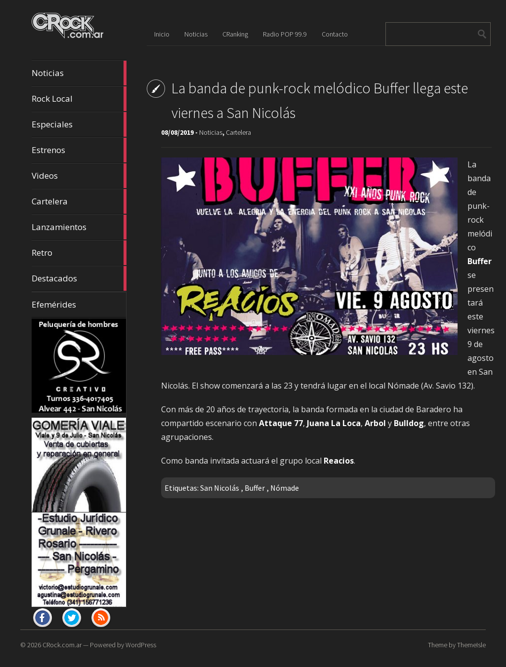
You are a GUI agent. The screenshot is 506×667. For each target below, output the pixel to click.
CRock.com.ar (62, 644)
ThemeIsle (471, 644)
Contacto (335, 34)
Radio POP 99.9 (285, 34)
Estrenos (79, 150)
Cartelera (79, 201)
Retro (79, 252)
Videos (79, 175)
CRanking (235, 34)
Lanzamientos (79, 227)
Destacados (79, 278)
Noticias (79, 73)
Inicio (161, 34)
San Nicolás (219, 488)
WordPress (141, 644)
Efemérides (54, 304)
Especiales (79, 124)
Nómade (284, 488)
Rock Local (79, 98)
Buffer (255, 488)
